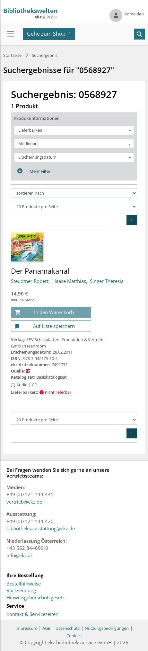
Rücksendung (21, 590)
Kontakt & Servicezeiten (32, 614)
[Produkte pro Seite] (74, 206)
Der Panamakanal (40, 271)
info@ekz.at (19, 555)
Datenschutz (68, 628)
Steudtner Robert (29, 281)
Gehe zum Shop (46, 33)
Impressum (26, 628)
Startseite (12, 55)
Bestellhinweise (23, 584)
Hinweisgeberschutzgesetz (35, 597)
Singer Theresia (107, 281)
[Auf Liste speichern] (51, 326)
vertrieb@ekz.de (24, 501)
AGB (46, 628)
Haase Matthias (69, 281)
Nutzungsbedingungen (107, 628)
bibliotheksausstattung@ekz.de (40, 528)
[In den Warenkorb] (51, 312)
